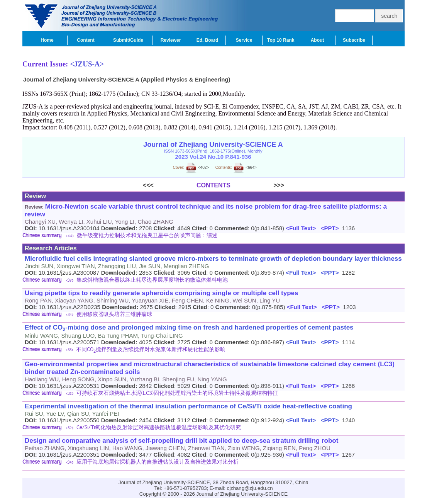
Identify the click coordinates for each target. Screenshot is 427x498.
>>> (257, 185)
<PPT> (328, 228)
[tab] (213, 236)
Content (85, 40)
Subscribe (354, 40)
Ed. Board (208, 40)
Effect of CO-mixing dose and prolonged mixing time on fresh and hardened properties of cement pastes (189, 328)
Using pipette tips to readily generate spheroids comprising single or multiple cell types (161, 293)
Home (47, 40)
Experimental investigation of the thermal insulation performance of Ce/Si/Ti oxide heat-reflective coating (188, 406)
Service (244, 40)
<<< (170, 185)
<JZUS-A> (87, 64)
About (317, 40)
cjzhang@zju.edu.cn (250, 488)
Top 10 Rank (280, 40)
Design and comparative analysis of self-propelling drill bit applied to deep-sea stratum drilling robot (181, 440)
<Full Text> (300, 228)
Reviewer (171, 40)
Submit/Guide (128, 40)
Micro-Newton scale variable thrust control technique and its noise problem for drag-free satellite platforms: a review (206, 210)
